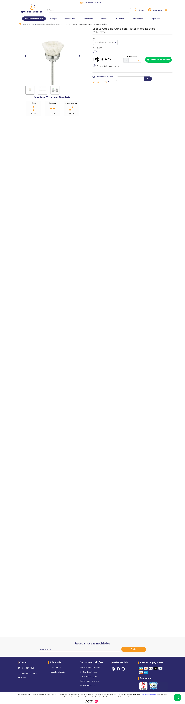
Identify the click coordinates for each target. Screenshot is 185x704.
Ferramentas (29, 24)
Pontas (67, 24)
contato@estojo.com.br (27, 673)
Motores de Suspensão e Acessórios (49, 24)
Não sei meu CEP (100, 82)
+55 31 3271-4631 (27, 668)
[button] (95, 51)
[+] (138, 60)
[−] (125, 60)
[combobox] (89, 10)
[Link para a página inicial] (20, 24)
